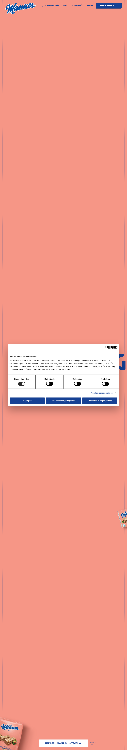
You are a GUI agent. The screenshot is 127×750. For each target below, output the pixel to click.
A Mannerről (77, 5)
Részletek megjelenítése (102, 393)
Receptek (89, 5)
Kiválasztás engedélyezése (63, 401)
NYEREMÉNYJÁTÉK (52, 5)
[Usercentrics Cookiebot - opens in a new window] (106, 347)
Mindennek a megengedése (100, 401)
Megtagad (27, 401)
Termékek (65, 5)
